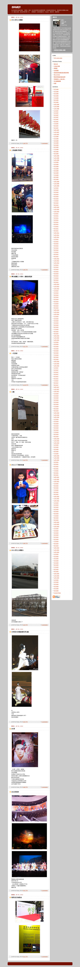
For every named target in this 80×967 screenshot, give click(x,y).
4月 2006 (56, 91)
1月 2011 (56, 213)
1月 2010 (56, 188)
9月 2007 (56, 128)
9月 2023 (56, 520)
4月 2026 (56, 586)
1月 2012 (56, 239)
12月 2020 (56, 460)
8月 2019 (56, 434)
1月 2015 (56, 316)
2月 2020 (56, 447)
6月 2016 (56, 353)
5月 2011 (56, 222)
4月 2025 (56, 560)
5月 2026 (56, 588)
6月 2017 (56, 378)
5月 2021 (56, 466)
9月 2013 (56, 282)
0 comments (45, 143)
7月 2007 (56, 123)
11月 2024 (56, 550)
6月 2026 (56, 590)
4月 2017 (56, 374)
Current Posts (57, 593)
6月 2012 (56, 250)
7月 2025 (56, 567)
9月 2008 (56, 153)
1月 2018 (56, 393)
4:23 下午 (25, 625)
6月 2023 (56, 513)
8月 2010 (56, 203)
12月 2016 (56, 365)
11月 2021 (56, 479)
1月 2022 (56, 483)
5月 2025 (56, 563)
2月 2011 (56, 215)
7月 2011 (56, 226)
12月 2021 (56, 481)
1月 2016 (56, 342)
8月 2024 (56, 543)
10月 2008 (56, 155)
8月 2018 (56, 408)
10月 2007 (56, 130)
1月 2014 (56, 290)
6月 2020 (56, 451)
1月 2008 (56, 136)
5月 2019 (56, 428)
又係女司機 (57, 66)
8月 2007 (56, 125)
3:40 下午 (25, 269)
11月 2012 (56, 260)
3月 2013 (56, 269)
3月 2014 (56, 295)
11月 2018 (56, 415)
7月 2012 (56, 252)
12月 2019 (56, 443)
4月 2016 (56, 348)
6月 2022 (56, 487)
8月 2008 (56, 151)
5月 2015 (56, 325)
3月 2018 (56, 398)
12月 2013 (56, 288)
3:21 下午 (25, 346)
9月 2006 (56, 102)
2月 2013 (56, 267)
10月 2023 (56, 522)
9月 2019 (56, 436)
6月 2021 (56, 468)
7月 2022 (56, 490)
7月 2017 (56, 380)
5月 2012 (56, 248)
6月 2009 (56, 173)
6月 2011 (56, 224)
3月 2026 (56, 584)
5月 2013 (56, 273)
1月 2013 (56, 265)
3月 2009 (56, 166)
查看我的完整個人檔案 (59, 50)
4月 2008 (56, 143)
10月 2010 (56, 207)
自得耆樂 (56, 70)
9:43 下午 (25, 721)
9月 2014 (56, 308)
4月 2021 (56, 464)
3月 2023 (56, 507)
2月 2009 (56, 164)
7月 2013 (56, 278)
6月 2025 (56, 565)
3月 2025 (56, 558)
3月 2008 (56, 140)
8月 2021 (56, 473)
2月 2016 (56, 344)
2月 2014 (56, 293)
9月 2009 (56, 179)
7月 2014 (56, 303)
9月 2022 (56, 494)
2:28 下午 (25, 143)
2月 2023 (56, 505)
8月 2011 (56, 228)
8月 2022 (56, 492)
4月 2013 (56, 271)
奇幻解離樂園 (57, 81)
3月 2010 (56, 192)
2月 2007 (56, 113)
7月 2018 (56, 406)
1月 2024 (56, 528)
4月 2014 (56, 297)
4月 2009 (56, 168)
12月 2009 (56, 185)
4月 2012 (56, 245)
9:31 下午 (25, 890)
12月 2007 (56, 134)
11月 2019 (56, 440)
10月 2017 (56, 387)
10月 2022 (56, 496)
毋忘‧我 (56, 64)
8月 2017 (56, 383)
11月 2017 (56, 389)
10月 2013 (56, 284)
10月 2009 (56, 181)
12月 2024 (56, 552)
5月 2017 (56, 376)
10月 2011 (56, 233)
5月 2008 (56, 145)
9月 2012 (56, 256)
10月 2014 (56, 310)
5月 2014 (56, 299)
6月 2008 (56, 147)
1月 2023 (56, 503)
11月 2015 (56, 338)
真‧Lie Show (57, 74)
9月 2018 (56, 410)
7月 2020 (56, 453)
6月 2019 (56, 430)
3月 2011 (56, 218)
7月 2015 (56, 329)
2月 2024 (56, 530)
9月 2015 (56, 333)
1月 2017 (56, 368)
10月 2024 (56, 547)
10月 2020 (56, 455)
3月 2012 (56, 243)
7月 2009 (56, 175)
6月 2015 (56, 327)
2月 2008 (56, 138)
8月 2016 (56, 357)
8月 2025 (56, 569)
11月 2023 (56, 524)
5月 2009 (56, 170)
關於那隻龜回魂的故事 (59, 77)
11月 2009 (56, 183)
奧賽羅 (55, 68)
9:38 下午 (25, 787)
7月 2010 (56, 200)
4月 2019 (56, 425)
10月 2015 (56, 335)
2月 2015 (56, 318)
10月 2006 (56, 104)
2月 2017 (56, 370)
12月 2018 (56, 417)
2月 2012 (56, 241)
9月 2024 (56, 545)
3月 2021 (56, 462)
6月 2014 (56, 301)
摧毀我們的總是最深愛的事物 (61, 72)
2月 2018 (56, 395)
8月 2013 (56, 280)
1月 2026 (56, 580)
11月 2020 (56, 458)
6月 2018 (56, 404)
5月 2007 (56, 119)
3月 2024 (56, 533)
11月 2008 (56, 158)
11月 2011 (56, 235)
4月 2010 (56, 194)
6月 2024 (56, 539)
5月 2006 (56, 93)
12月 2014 (56, 314)
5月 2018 (56, 402)
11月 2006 (56, 106)
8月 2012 (56, 254)
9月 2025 (56, 571)
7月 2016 (56, 355)
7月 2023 (56, 515)
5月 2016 (56, 350)
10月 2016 (56, 361)
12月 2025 (56, 577)
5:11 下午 (25, 956)
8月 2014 (56, 305)
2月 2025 (56, 556)
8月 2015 (56, 331)
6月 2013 (56, 275)
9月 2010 (56, 205)
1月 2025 (56, 554)
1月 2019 (56, 419)
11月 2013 (56, 286)
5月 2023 (56, 511)
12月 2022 (56, 500)
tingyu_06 (63, 21)
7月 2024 (56, 541)
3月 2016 (56, 346)
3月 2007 (56, 115)
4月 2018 (56, 400)
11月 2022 (56, 498)
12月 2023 (56, 526)
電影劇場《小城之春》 (59, 79)
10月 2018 (56, 413)
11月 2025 (56, 575)
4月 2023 (56, 509)
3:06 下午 (25, 543)
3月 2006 (56, 89)
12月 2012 (56, 263)
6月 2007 (56, 121)
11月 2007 (56, 132)
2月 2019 (56, 421)
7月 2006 (56, 98)
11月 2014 (56, 312)
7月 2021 (56, 470)
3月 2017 (56, 372)
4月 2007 (56, 117)
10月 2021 (56, 477)
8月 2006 (56, 100)
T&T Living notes (58, 58)
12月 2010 (56, 211)
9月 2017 (56, 385)
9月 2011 (56, 230)
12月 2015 (56, 340)
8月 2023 (56, 517)
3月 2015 (56, 320)
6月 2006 (56, 95)
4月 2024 (56, 535)
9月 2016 (56, 359)
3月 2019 (56, 423)
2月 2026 (56, 582)
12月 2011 (56, 237)
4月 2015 (56, 323)
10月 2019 (56, 438)
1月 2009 (56, 162)
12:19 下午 (25, 385)
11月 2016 (56, 363)
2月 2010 (56, 190)
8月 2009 (56, 177)
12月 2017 (56, 391)
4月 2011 (56, 220)
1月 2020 (56, 445)
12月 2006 (56, 108)
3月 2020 (56, 449)
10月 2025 (56, 573)
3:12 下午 (25, 460)
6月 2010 (56, 198)
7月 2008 (56, 149)
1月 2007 (56, 110)
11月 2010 (56, 209)
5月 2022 (56, 485)
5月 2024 (56, 537)
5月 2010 (56, 196)
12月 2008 (56, 160)
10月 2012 (56, 258)
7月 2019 (56, 432)
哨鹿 (55, 83)
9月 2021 (56, 475)
